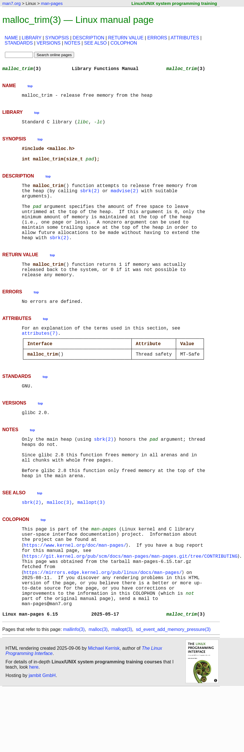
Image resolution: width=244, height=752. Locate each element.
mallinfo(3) (74, 692)
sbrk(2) (90, 200)
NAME (11, 37)
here (33, 730)
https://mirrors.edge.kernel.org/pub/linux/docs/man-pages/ (104, 626)
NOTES (72, 43)
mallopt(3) (91, 547)
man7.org (11, 3)
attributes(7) (40, 359)
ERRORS (157, 37)
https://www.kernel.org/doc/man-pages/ (76, 594)
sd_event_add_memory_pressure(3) (173, 692)
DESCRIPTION (88, 37)
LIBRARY (31, 37)
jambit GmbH (42, 738)
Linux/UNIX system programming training (174, 3)
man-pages (52, 3)
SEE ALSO (95, 43)
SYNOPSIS (57, 37)
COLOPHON (124, 43)
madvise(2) (124, 200)
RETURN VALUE (125, 37)
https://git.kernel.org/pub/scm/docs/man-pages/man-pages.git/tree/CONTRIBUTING (132, 607)
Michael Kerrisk (104, 711)
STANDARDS (19, 43)
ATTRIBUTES (185, 37)
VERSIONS (49, 43)
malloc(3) (59, 547)
